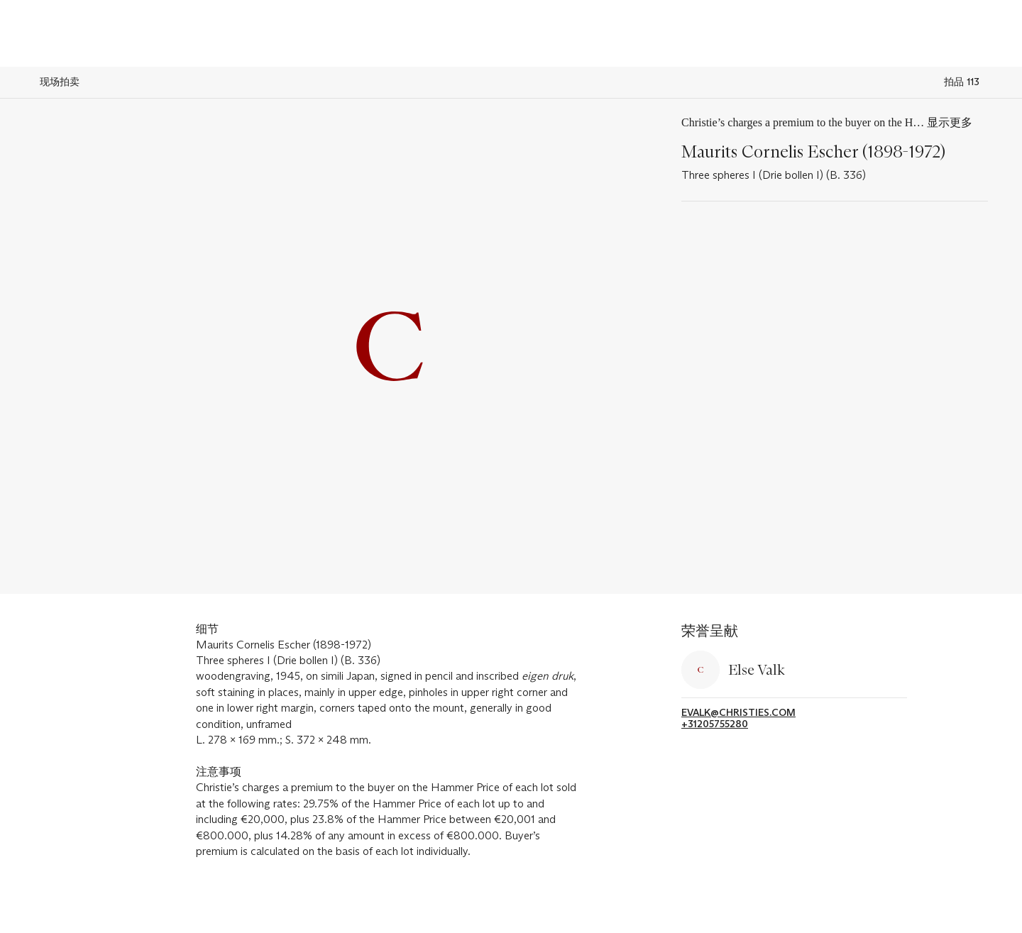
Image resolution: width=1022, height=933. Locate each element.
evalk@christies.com (738, 713)
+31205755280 (714, 724)
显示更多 (949, 122)
